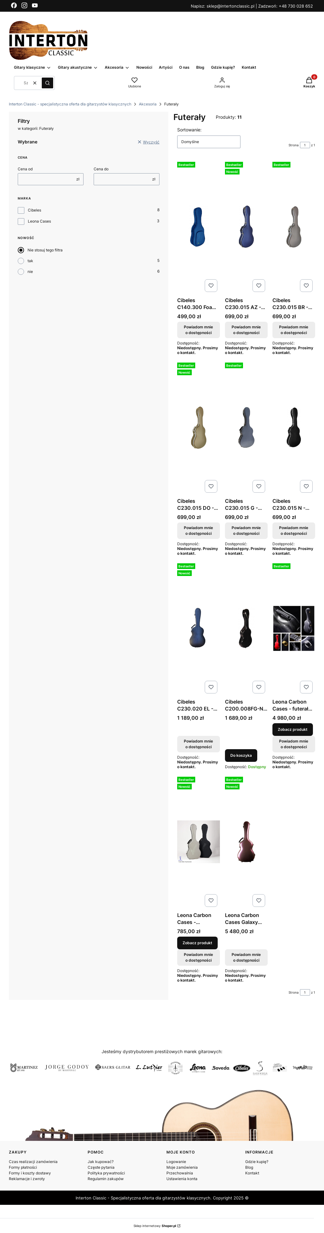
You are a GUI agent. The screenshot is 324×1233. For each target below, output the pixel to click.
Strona (294, 145)
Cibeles (34, 210)
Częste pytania (101, 1167)
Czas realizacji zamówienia (33, 1161)
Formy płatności (23, 1167)
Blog (249, 1167)
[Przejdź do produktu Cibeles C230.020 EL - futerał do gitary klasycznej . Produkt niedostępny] (198, 628)
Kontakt (252, 1173)
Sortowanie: (189, 129)
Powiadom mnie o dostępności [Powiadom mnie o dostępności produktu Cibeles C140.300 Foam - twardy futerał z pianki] (198, 330)
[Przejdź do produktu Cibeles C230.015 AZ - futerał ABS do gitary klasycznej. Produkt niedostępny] (246, 226)
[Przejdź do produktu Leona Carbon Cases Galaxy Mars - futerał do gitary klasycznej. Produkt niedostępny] (246, 841)
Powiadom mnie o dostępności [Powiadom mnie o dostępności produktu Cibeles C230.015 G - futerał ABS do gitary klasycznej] (246, 530)
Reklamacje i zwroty (27, 1178)
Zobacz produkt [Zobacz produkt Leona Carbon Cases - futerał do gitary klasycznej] (293, 729)
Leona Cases (39, 221)
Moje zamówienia (182, 1167)
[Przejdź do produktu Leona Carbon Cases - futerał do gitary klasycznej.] (293, 628)
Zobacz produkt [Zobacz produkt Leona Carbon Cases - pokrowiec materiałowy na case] (197, 942)
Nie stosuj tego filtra (45, 250)
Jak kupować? (101, 1161)
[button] (47, 83)
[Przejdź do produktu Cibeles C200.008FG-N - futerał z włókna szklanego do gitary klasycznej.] (246, 628)
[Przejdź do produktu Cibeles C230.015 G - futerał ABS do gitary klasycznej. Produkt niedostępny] (246, 427)
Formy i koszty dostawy (30, 1173)
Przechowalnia (179, 1173)
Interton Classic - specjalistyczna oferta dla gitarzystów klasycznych (70, 104)
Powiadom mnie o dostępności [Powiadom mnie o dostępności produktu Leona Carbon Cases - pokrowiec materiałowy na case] (198, 957)
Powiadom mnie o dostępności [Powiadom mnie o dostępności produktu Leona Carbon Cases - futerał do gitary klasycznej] (293, 744)
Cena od (25, 169)
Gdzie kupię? (256, 1161)
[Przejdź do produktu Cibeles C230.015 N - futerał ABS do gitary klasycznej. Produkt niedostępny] (293, 427)
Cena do (101, 169)
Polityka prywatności (106, 1173)
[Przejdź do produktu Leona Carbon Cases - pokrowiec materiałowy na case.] (198, 841)
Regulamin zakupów (106, 1178)
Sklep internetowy (155, 1226)
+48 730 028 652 (296, 6)
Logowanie (176, 1161)
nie (30, 271)
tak (30, 260)
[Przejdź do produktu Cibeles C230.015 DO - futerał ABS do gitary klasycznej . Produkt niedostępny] (198, 427)
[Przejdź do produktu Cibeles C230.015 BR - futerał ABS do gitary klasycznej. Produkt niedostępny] (293, 226)
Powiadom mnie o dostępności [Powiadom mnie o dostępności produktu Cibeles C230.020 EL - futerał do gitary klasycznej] (198, 744)
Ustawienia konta (181, 1178)
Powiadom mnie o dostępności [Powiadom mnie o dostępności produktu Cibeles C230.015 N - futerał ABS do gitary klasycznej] (293, 530)
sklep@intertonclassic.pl (231, 6)
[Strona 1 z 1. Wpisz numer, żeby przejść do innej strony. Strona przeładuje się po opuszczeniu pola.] (305, 145)
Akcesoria (148, 104)
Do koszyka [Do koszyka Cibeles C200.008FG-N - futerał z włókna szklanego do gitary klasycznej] (241, 755)
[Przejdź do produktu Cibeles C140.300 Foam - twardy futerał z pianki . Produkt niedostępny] (198, 226)
